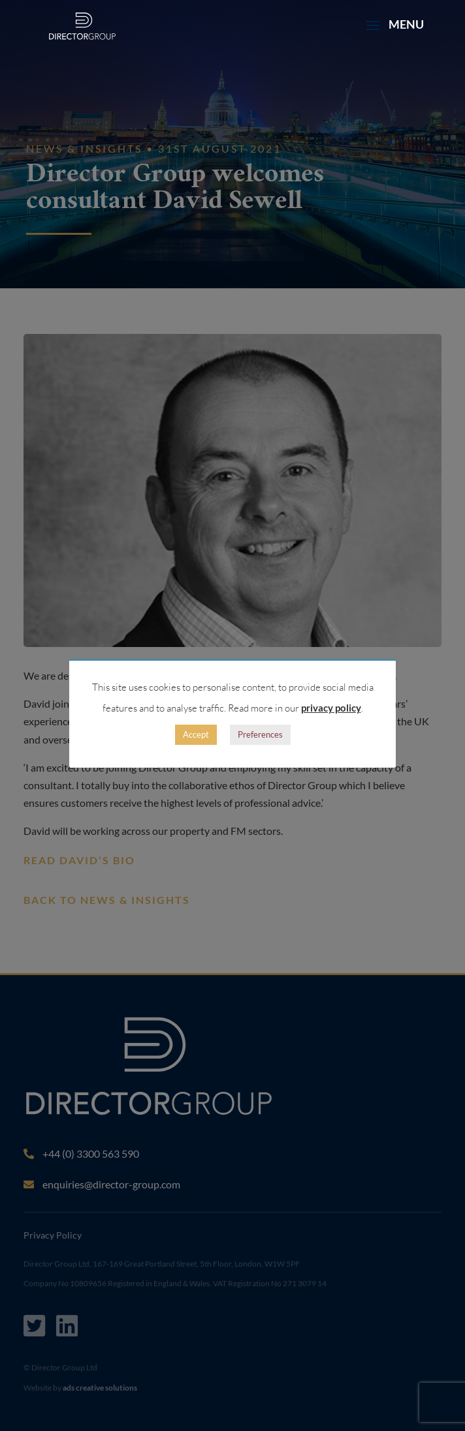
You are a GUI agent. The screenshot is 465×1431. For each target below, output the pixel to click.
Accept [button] (196, 734)
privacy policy (331, 708)
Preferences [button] (260, 734)
